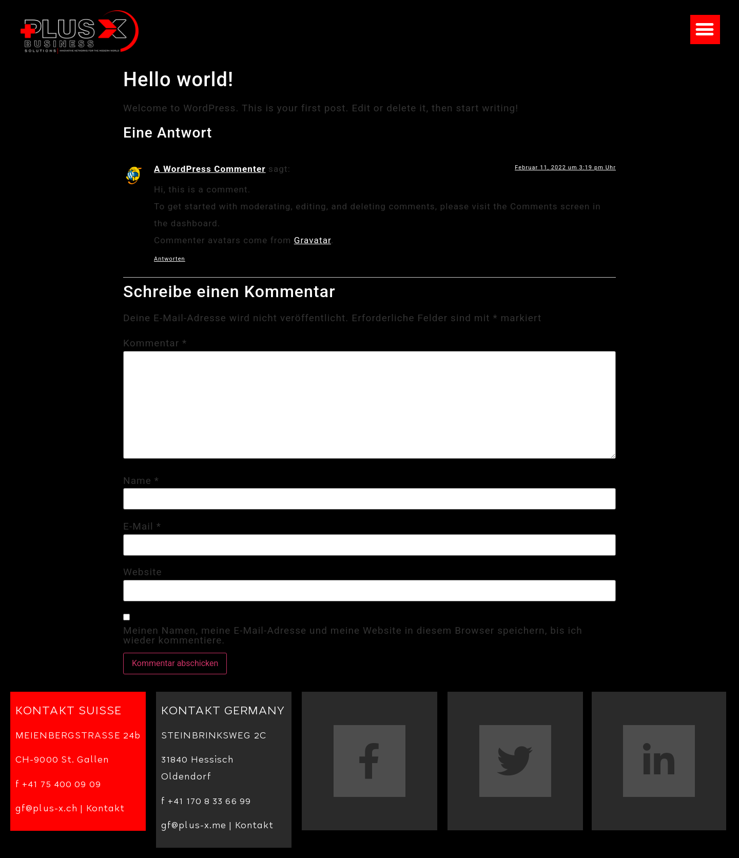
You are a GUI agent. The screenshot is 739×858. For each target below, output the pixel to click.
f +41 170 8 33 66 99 (206, 802)
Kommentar (155, 343)
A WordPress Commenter (210, 169)
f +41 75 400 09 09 (58, 785)
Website (142, 572)
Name (141, 480)
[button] (705, 29)
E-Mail (142, 526)
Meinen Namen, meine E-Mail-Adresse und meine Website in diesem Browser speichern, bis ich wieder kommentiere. (352, 635)
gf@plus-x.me (193, 826)
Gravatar (312, 240)
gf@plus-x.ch (46, 809)
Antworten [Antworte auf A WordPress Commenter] (169, 259)
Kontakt (105, 809)
